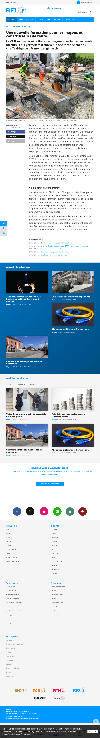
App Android (82, 511)
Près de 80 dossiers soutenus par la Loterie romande (69, 415)
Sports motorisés (57, 561)
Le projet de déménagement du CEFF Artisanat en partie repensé (58, 246)
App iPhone (70, 511)
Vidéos (48, 19)
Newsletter (9, 676)
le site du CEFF (78, 219)
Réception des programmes (15, 644)
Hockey (53, 533)
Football (54, 529)
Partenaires (9, 660)
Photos (40, 19)
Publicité (9, 652)
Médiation (9, 664)
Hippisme (54, 553)
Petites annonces (57, 602)
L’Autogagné (10, 615)
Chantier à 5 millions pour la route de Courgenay (24, 362)
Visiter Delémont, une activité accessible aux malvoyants (26, 415)
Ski (52, 549)
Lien (11, 141)
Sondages (9, 623)
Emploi (53, 611)
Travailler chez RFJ (12, 656)
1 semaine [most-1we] (21, 384)
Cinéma (53, 590)
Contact (8, 672)
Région (27, 26)
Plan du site (32, 713)
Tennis (53, 557)
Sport (20, 19)
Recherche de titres (12, 594)
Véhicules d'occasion (58, 586)
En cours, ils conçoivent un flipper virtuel (49, 249)
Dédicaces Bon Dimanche (14, 602)
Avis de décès (55, 615)
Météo (53, 598)
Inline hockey (55, 565)
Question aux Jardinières (14, 611)
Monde (8, 537)
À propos (9, 640)
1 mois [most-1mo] (32, 384)
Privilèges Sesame (57, 594)
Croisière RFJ (69, 19)
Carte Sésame (10, 648)
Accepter (92, 731)
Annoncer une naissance (14, 607)
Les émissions (10, 586)
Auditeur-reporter (84, 2)
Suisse (8, 533)
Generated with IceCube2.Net (29, 718)
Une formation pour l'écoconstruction (48, 255)
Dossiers (8, 553)
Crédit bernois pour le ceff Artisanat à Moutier (51, 243)
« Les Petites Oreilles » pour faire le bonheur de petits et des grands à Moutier (23, 299)
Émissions (29, 19)
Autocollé (9, 619)
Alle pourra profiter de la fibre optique (70, 329)
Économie (9, 541)
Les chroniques (11, 590)
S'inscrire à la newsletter (50, 483)
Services (57, 19)
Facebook (17, 511)
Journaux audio (11, 549)
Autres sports (55, 569)
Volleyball (54, 541)
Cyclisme (54, 545)
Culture (8, 545)
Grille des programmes (13, 598)
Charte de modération (13, 668)
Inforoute (54, 607)
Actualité (11, 19)
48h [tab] (11, 384)
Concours (9, 627)
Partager (12, 132)
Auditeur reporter (12, 557)
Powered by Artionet (12, 718)
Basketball (54, 537)
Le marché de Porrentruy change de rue (71, 296)
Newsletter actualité (12, 561)
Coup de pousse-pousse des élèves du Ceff (50, 252)
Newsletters (57, 511)
